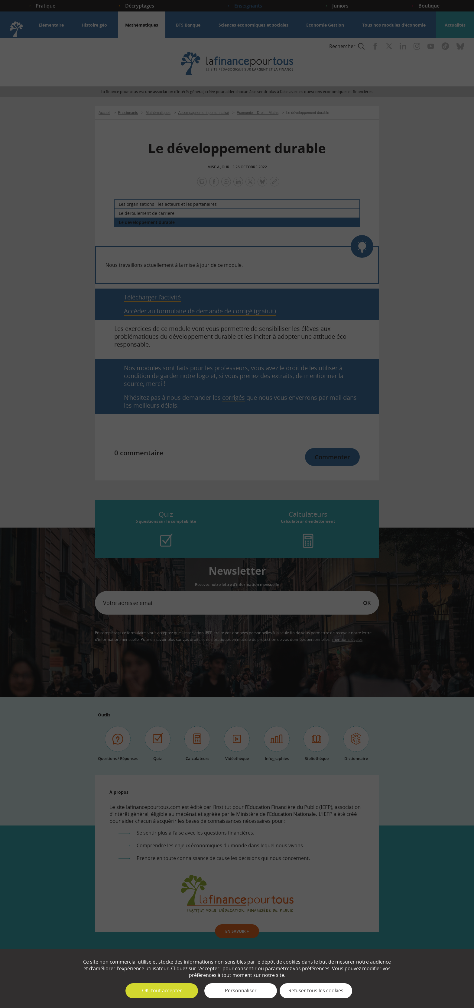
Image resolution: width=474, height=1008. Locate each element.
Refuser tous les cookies (315, 990)
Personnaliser (241, 990)
